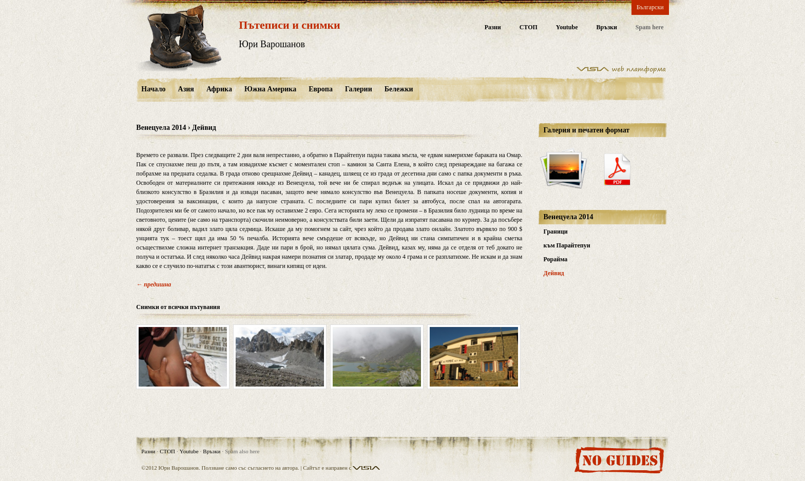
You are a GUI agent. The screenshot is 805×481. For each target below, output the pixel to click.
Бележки (399, 89)
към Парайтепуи (567, 245)
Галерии (358, 89)
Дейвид (554, 273)
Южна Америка (270, 89)
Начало (153, 89)
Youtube (567, 27)
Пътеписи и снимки (289, 24)
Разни (493, 27)
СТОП (529, 27)
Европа (321, 89)
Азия (186, 89)
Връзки (607, 27)
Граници (556, 231)
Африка (219, 89)
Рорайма (556, 259)
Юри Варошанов (272, 44)
